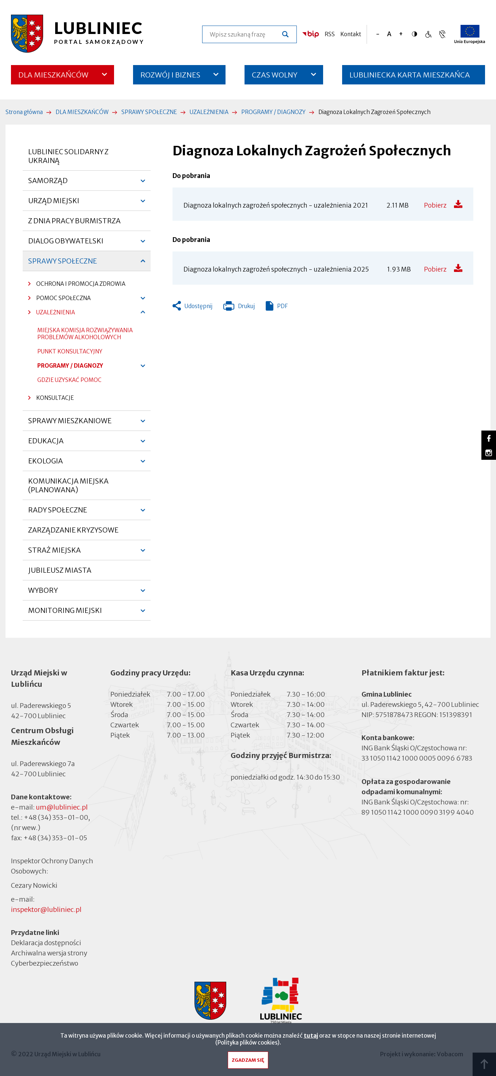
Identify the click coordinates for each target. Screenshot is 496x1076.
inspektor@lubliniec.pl (46, 909)
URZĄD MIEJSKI (53, 203)
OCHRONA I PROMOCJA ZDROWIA (80, 283)
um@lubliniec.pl (62, 807)
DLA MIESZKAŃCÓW (53, 74)
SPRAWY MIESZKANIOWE (69, 423)
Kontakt (350, 34)
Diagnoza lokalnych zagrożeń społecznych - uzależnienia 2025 (276, 269)
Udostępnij (198, 306)
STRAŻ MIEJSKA (54, 553)
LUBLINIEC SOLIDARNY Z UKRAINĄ (68, 156)
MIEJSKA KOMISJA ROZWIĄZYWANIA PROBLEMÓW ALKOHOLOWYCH (85, 335)
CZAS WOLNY (275, 74)
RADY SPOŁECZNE (57, 512)
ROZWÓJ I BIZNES (170, 74)
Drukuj (239, 308)
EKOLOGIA (45, 463)
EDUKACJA (46, 443)
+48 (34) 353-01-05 (55, 838)
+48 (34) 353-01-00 (56, 817)
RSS (330, 34)
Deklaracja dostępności (46, 943)
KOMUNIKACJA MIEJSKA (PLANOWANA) (68, 485)
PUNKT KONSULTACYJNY (69, 353)
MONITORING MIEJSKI (65, 613)
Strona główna (24, 112)
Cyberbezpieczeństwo (44, 962)
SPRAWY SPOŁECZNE (149, 112)
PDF (282, 306)
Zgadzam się (248, 1062)
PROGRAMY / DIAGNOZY (273, 112)
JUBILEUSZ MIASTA (59, 570)
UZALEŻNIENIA (209, 112)
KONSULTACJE (55, 397)
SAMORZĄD (48, 183)
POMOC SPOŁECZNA (59, 300)
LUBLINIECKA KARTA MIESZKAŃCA (409, 77)
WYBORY (43, 593)
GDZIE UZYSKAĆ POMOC (69, 381)
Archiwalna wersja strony (49, 952)
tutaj (311, 1037)
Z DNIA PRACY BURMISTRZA (74, 220)
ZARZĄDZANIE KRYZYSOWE (73, 530)
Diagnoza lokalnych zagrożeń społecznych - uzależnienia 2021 (275, 205)
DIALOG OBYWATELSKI (65, 243)
